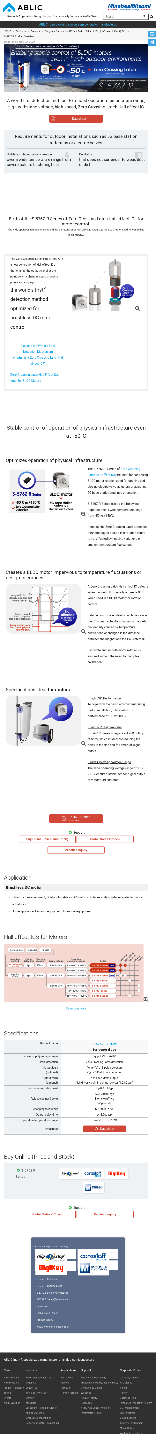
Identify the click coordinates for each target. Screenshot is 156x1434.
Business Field (128, 1398)
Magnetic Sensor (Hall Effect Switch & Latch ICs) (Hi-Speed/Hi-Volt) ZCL (85, 31)
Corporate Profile (80, 16)
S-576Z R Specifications (48, 1286)
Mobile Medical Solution (38, 1418)
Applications (26, 16)
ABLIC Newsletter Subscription (52, 1326)
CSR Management (129, 1408)
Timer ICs (31, 1382)
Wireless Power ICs (36, 1392)
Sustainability (61, 16)
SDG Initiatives (128, 1413)
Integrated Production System (136, 1403)
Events (7, 1398)
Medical (65, 1382)
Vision (123, 1387)
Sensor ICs (31, 1387)
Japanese (41, 1306)
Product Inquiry (44, 1320)
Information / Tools (91, 1413)
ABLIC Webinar (12, 1403)
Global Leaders (128, 1418)
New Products (11, 1382)
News (94, 16)
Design (38, 16)
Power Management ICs (38, 1377)
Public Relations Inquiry (93, 1377)
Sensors (35, 31)
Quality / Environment (131, 1423)
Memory (30, 1398)
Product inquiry (89, 1398)
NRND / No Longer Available (96, 1408)
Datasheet (104, 1129)
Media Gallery (127, 1428)
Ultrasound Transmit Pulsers (41, 1408)
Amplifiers (31, 1403)
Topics (7, 1392)
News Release (11, 1377)
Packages (86, 1403)
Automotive (67, 1377)
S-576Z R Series (105, 1044)
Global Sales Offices (46, 1313)
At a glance (126, 1382)
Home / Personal (70, 1392)
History (124, 1392)
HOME (7, 31)
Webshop (86, 1392)
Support (48, 16)
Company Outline (129, 1377)
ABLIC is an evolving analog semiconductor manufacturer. (78, 24)
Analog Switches (35, 1413)
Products (13, 16)
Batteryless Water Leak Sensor (42, 1423)
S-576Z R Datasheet (46, 1279)
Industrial (66, 1387)
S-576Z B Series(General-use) (52, 1299)
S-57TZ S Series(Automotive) (51, 1292)
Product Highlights (14, 1387)
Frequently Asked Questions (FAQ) (99, 1382)
